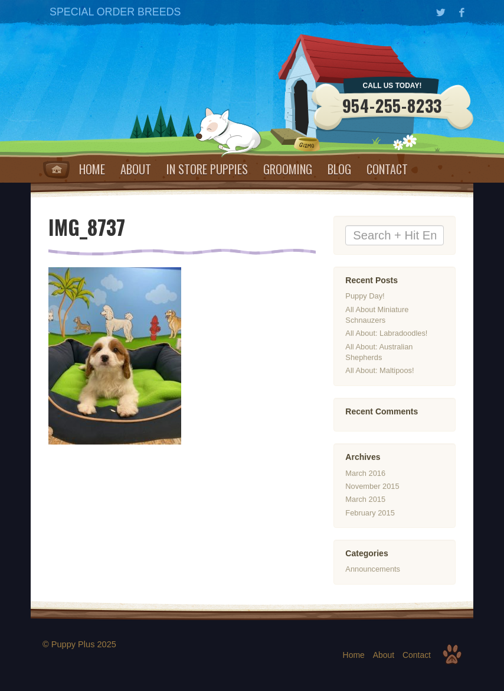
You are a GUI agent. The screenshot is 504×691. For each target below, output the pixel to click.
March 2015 (365, 499)
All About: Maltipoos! (379, 370)
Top (452, 654)
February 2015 (369, 512)
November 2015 (372, 486)
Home (56, 170)
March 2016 (365, 473)
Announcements (372, 569)
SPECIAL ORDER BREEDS (115, 12)
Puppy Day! (364, 296)
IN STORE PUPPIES (207, 169)
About (135, 169)
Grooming (287, 169)
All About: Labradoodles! (386, 333)
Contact (387, 169)
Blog (339, 169)
